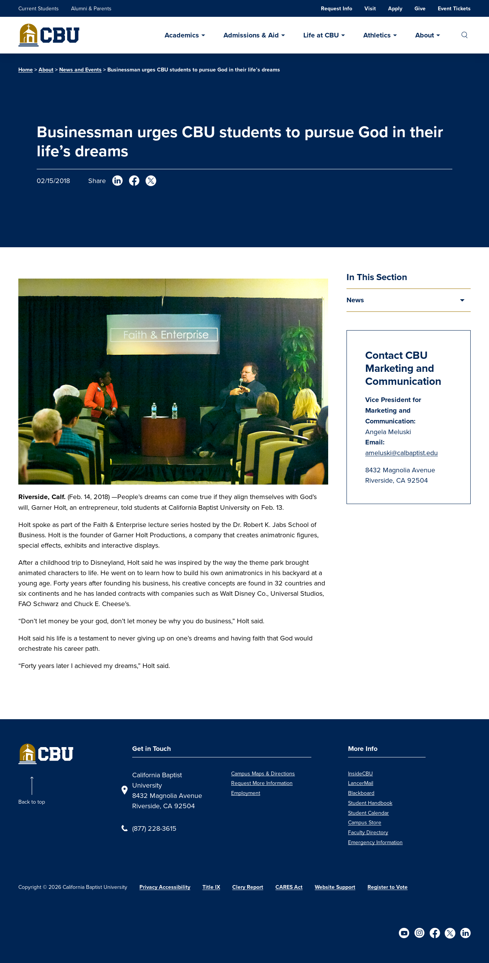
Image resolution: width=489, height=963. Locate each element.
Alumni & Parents (91, 8)
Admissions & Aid (251, 35)
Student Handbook (370, 803)
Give (420, 9)
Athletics (377, 35)
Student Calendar (368, 813)
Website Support (335, 887)
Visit (370, 9)
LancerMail (360, 783)
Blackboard (361, 793)
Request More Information (262, 783)
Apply (395, 9)
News (355, 300)
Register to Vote (388, 887)
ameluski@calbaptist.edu (401, 452)
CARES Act (289, 887)
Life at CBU (321, 35)
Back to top (31, 802)
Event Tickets (454, 9)
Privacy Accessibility (164, 887)
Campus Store (364, 822)
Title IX (211, 887)
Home (25, 70)
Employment (245, 793)
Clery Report (247, 887)
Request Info (336, 9)
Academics (182, 35)
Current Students (38, 8)
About (424, 35)
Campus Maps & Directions (263, 773)
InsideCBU (360, 773)
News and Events (80, 70)
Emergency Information (375, 842)
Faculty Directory (368, 832)
